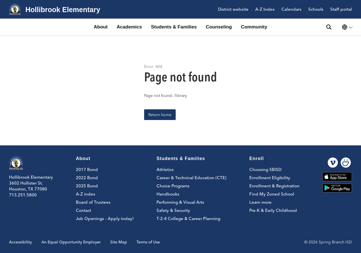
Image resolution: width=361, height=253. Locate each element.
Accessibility (20, 242)
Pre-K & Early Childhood (273, 210)
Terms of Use (148, 242)
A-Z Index (265, 9)
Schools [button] (315, 9)
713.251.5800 (23, 194)
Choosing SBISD (265, 169)
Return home (159, 114)
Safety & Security (173, 210)
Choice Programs (173, 185)
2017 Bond (87, 169)
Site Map (118, 242)
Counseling (219, 27)
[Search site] (328, 27)
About (100, 27)
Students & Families (174, 27)
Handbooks (168, 194)
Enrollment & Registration (274, 185)
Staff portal (341, 9)
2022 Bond (87, 177)
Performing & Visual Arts (180, 202)
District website (233, 9)
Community (254, 27)
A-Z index (85, 194)
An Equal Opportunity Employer (71, 242)
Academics (129, 27)
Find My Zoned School (271, 194)
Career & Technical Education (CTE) (191, 177)
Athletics (165, 169)
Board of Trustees (93, 202)
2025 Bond (87, 185)
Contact (83, 210)
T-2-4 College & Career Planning (188, 218)
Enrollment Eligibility (269, 177)
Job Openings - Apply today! (105, 218)
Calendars (291, 9)
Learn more (260, 202)
